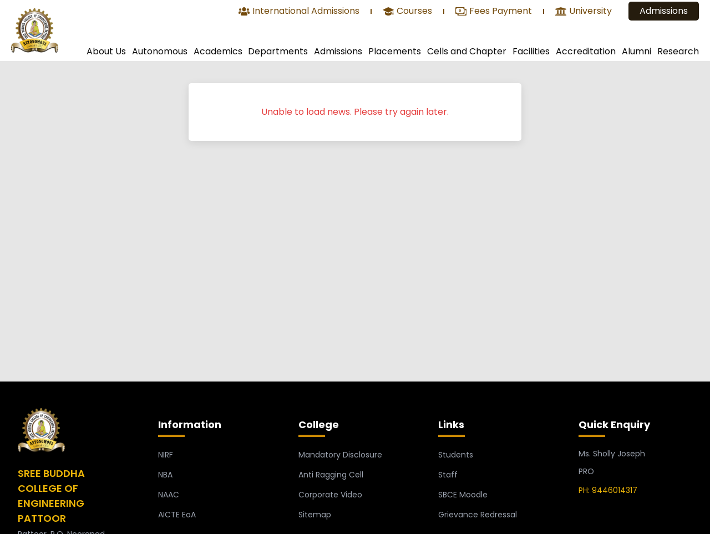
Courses (407, 11)
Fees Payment (493, 11)
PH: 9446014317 (608, 490)
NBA (165, 474)
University (583, 11)
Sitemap (314, 514)
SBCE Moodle (463, 494)
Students (455, 454)
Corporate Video (330, 494)
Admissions (664, 10)
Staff (448, 474)
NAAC (168, 494)
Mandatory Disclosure (340, 454)
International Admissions (299, 11)
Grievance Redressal (477, 514)
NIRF (165, 454)
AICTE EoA (177, 514)
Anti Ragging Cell (330, 474)
